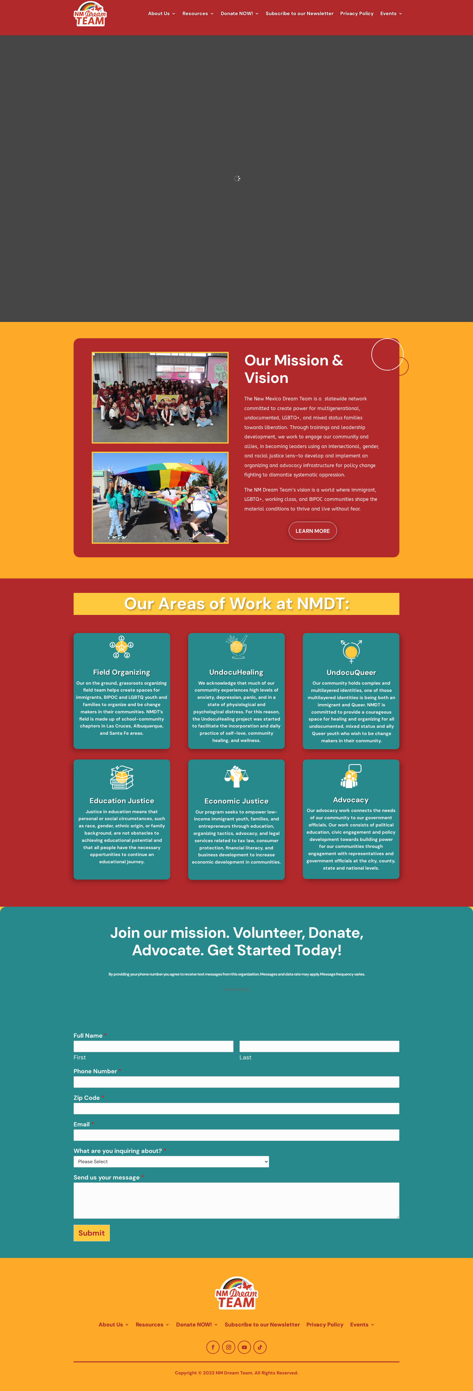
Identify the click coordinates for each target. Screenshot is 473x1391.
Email (84, 1124)
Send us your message (109, 1177)
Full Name (90, 1035)
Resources (195, 13)
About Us (159, 13)
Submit (91, 1233)
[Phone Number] (236, 1082)
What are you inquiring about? (120, 1151)
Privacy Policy (357, 13)
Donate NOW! (237, 13)
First (80, 1057)
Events (388, 13)
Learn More (313, 531)
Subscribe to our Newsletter (300, 13)
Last (246, 1057)
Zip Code (89, 1098)
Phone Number (98, 1071)
